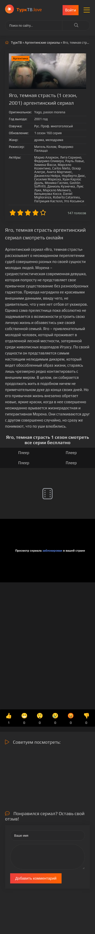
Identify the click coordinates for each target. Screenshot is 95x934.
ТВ (29, 9)
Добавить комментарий (35, 878)
